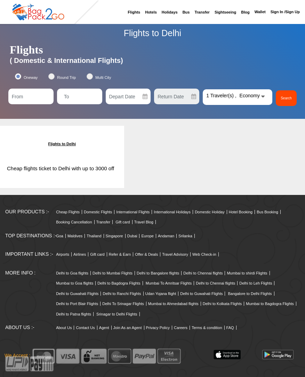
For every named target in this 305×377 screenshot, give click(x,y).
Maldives (74, 236)
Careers (180, 328)
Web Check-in (204, 254)
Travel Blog (143, 222)
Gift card (122, 222)
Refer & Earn (120, 254)
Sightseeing (225, 12)
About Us (64, 328)
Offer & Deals (146, 254)
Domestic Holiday (210, 212)
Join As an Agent (127, 328)
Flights (134, 12)
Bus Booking (267, 212)
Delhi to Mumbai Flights (113, 273)
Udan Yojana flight (160, 294)
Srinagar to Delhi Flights (116, 314)
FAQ (230, 328)
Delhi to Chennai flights (203, 273)
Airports (62, 254)
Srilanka (185, 236)
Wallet (260, 12)
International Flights (133, 212)
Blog (245, 12)
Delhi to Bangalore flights (158, 273)
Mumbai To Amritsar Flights (169, 283)
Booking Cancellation (74, 222)
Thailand (94, 236)
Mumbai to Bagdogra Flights (270, 304)
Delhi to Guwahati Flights (77, 294)
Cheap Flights (68, 212)
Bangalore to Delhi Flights (250, 294)
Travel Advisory (175, 254)
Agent (104, 328)
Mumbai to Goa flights (74, 283)
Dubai (132, 236)
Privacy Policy (158, 328)
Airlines (79, 254)
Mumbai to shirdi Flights (247, 273)
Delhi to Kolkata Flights (222, 304)
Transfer (201, 12)
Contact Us (85, 328)
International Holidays (172, 212)
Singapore (114, 236)
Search (286, 98)
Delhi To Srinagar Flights (123, 304)
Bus (186, 12)
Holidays (170, 12)
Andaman (166, 236)
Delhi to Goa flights (72, 273)
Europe (147, 236)
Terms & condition (207, 328)
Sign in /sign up (285, 12)
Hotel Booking (241, 212)
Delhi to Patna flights (73, 314)
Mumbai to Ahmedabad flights (173, 304)
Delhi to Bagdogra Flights (119, 283)
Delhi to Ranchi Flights (122, 294)
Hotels (151, 12)
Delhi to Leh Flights (255, 283)
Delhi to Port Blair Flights (77, 304)
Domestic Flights (98, 212)
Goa (59, 236)
